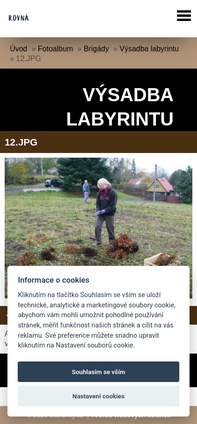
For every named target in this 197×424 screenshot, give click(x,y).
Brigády (96, 49)
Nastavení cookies (99, 396)
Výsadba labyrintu (149, 49)
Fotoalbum (55, 49)
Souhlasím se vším (98, 371)
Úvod (18, 49)
